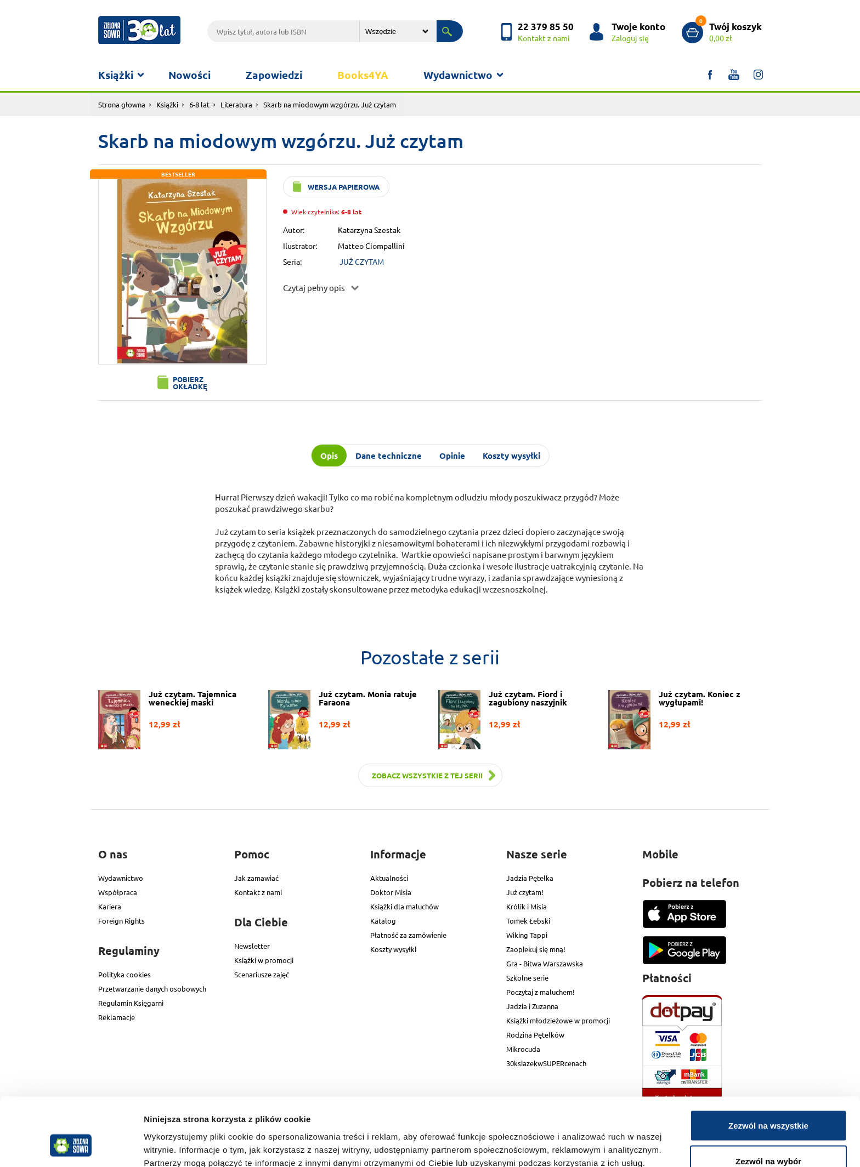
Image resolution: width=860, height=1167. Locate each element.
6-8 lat (199, 104)
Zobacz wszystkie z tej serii (427, 775)
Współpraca (117, 892)
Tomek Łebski (528, 920)
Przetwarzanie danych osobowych (152, 988)
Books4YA (362, 75)
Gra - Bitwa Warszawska (544, 963)
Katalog (383, 920)
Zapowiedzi (274, 75)
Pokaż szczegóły (585, 1138)
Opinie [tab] (452, 455)
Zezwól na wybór (768, 1102)
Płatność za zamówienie (408, 935)
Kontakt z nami (258, 892)
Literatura (236, 104)
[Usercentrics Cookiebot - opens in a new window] (71, 1145)
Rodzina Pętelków (535, 1034)
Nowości (189, 75)
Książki (115, 75)
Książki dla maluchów (404, 906)
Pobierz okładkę (190, 382)
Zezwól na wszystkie (768, 1066)
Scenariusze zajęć (261, 974)
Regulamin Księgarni (130, 1002)
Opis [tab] (329, 455)
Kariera (109, 906)
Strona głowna (121, 104)
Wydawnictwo (458, 75)
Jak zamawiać (256, 878)
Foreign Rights (121, 920)
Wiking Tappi (526, 935)
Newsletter (252, 945)
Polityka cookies (124, 974)
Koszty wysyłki (393, 949)
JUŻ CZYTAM (362, 261)
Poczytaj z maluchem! (540, 992)
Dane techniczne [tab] (388, 455)
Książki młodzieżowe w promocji (558, 1020)
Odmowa (768, 1137)
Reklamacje (116, 1017)
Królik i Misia (526, 906)
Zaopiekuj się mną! (535, 949)
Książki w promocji (263, 960)
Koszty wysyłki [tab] (511, 455)
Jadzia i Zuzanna (532, 1006)
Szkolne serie (527, 977)
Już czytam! (525, 892)
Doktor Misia (390, 892)
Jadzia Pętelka (529, 878)
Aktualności (389, 878)
